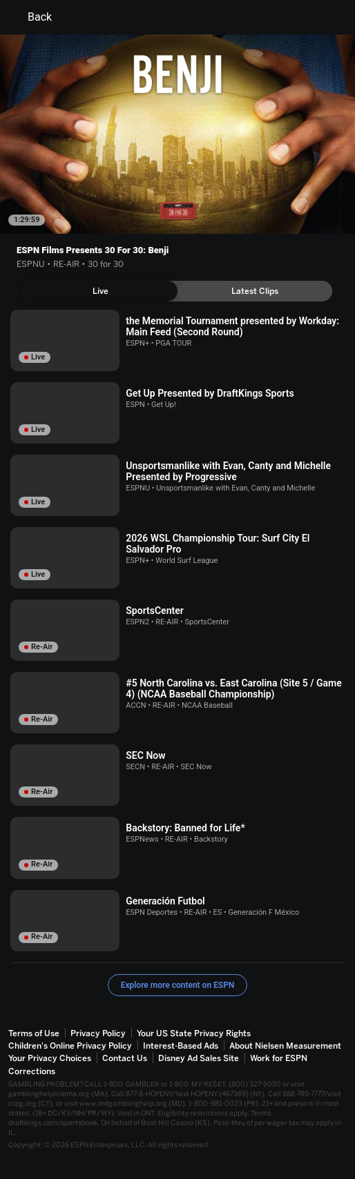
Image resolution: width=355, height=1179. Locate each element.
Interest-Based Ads (180, 1046)
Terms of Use (33, 1033)
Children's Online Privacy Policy (70, 1046)
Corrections (31, 1071)
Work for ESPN (278, 1058)
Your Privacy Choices (49, 1058)
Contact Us (124, 1058)
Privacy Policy (98, 1033)
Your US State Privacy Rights (194, 1033)
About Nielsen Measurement (285, 1046)
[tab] (100, 291)
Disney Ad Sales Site (198, 1058)
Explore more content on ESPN (178, 985)
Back (31, 17)
